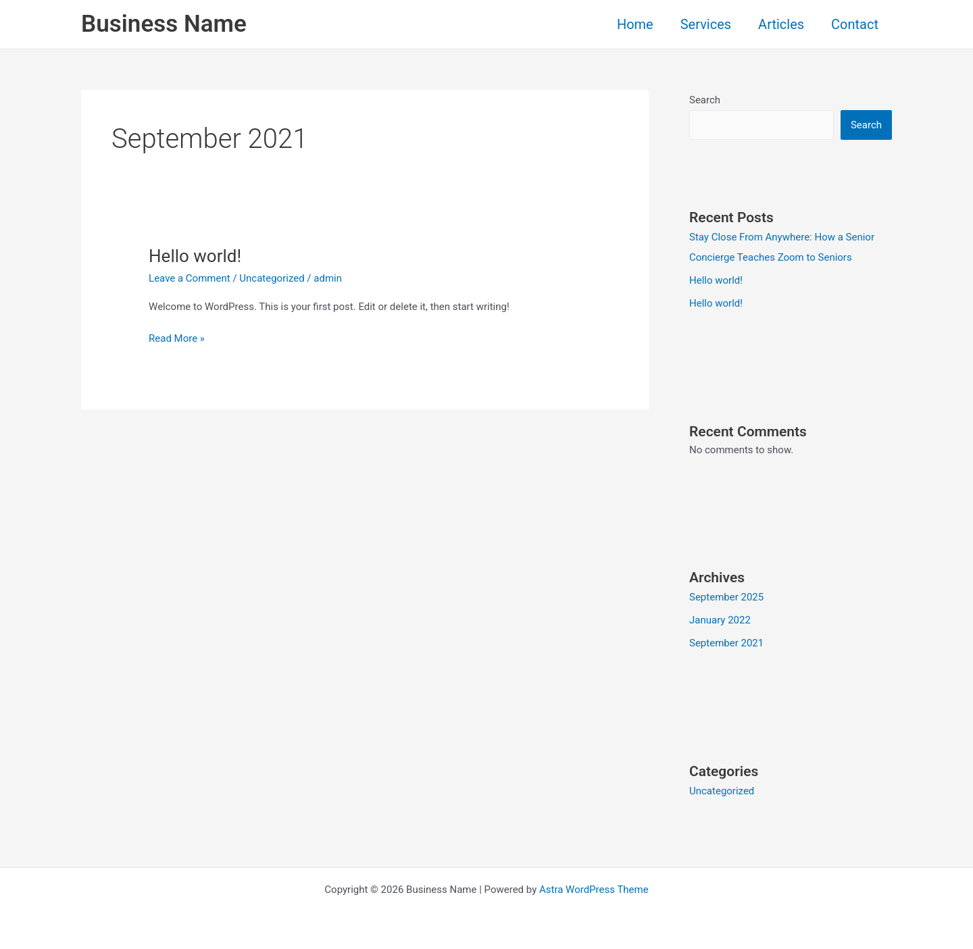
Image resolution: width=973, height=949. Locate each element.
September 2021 (726, 643)
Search (704, 100)
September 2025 (726, 597)
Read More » (177, 337)
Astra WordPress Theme (594, 889)
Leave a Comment (189, 278)
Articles (781, 24)
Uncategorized (271, 278)
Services (705, 24)
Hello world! (195, 256)
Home (635, 24)
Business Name (164, 24)
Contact (854, 24)
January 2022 (720, 620)
